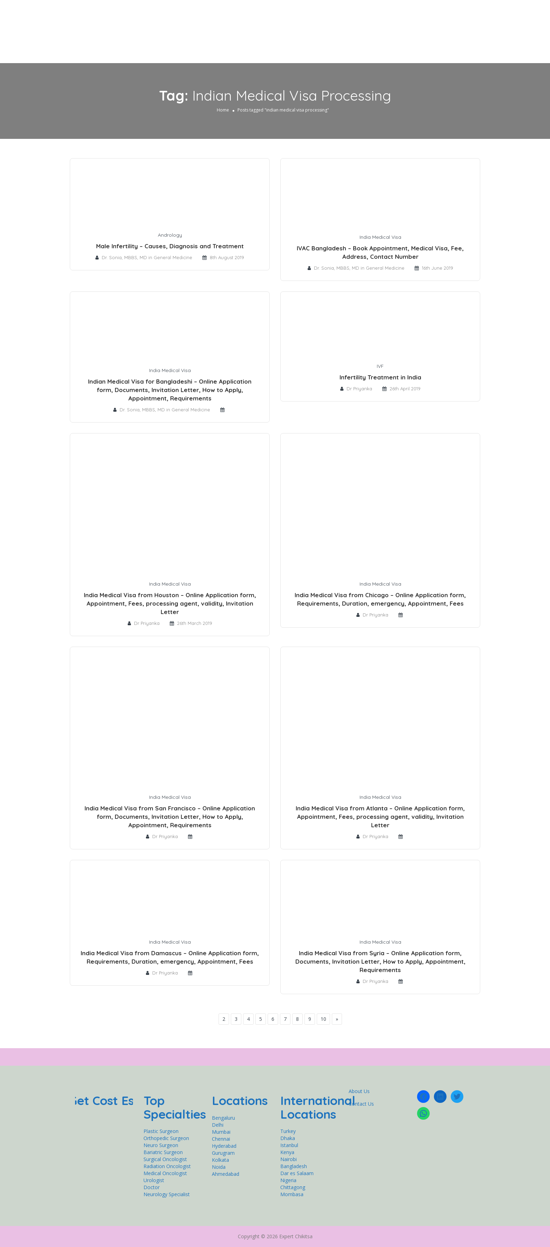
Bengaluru (223, 1117)
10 (323, 1019)
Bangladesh (293, 1166)
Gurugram (223, 1153)
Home (168, 28)
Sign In (463, 12)
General (192, 28)
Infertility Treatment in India (380, 377)
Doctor (151, 1187)
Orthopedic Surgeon (166, 1138)
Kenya (287, 1152)
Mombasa (291, 1194)
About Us (359, 1091)
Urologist (153, 1180)
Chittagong (292, 1187)
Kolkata (220, 1160)
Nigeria (288, 1180)
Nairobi (288, 1159)
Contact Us (456, 28)
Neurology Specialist (166, 1194)
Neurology (270, 28)
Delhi (217, 1124)
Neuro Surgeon (160, 1145)
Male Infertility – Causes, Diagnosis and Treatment (170, 246)
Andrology (170, 235)
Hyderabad (224, 1145)
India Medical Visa (380, 237)
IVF (380, 366)
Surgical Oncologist (165, 1159)
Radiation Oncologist (167, 1166)
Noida (219, 1167)
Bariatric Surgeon (163, 1152)
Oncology (347, 28)
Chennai (221, 1138)
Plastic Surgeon (161, 1131)
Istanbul (289, 1145)
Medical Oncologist (165, 1173)
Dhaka (287, 1138)
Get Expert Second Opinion (404, 28)
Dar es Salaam (297, 1173)
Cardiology (308, 28)
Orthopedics (229, 28)
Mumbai (221, 1131)
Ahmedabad (225, 1174)
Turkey (288, 1131)
